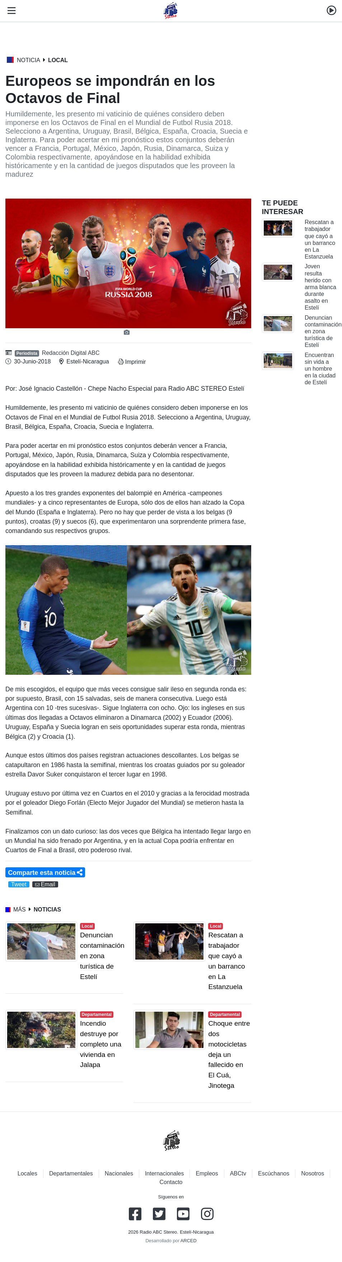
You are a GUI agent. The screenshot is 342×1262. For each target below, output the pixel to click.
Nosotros (312, 1173)
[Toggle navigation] (10, 10)
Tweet (19, 884)
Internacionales (164, 1173)
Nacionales (119, 1173)
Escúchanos (273, 1173)
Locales (27, 1173)
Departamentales (71, 1173)
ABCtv (238, 1173)
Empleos (207, 1173)
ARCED (189, 1240)
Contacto (170, 1182)
